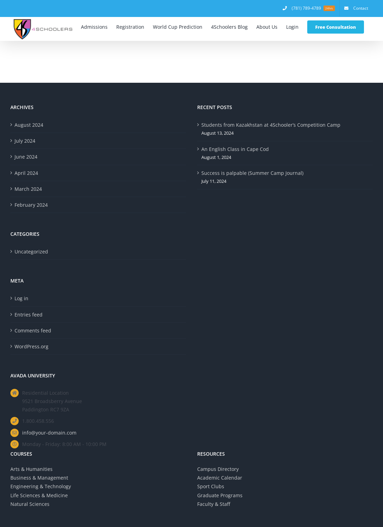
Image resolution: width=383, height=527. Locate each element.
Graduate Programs (220, 495)
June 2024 (26, 156)
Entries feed (29, 314)
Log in (21, 298)
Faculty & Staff (213, 504)
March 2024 (28, 189)
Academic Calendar (219, 477)
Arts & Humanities (31, 469)
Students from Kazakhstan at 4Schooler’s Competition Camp (270, 125)
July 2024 (25, 140)
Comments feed (33, 330)
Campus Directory (218, 469)
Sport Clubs (210, 486)
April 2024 (26, 173)
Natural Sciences (29, 504)
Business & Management (39, 477)
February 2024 (31, 205)
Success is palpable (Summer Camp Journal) (252, 173)
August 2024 (29, 125)
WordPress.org (31, 346)
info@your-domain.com (49, 432)
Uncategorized (31, 251)
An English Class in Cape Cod (235, 149)
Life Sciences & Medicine (39, 495)
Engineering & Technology (40, 486)
